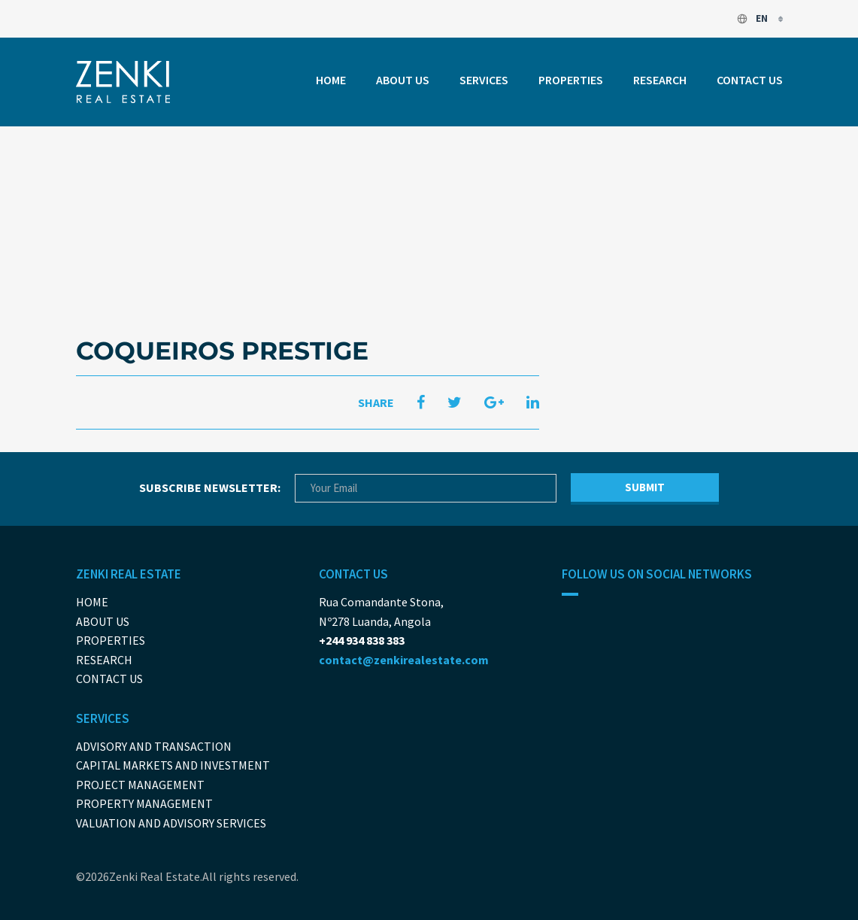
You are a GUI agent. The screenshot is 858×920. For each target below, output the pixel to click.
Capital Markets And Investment (173, 765)
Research (660, 79)
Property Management (144, 803)
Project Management (140, 784)
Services (483, 79)
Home (331, 79)
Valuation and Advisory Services (171, 822)
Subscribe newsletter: (209, 487)
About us (402, 79)
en (753, 18)
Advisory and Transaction (154, 746)
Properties (570, 79)
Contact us (750, 79)
